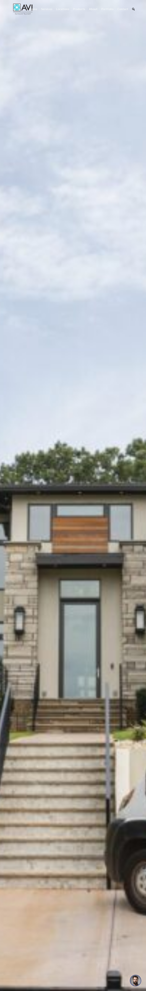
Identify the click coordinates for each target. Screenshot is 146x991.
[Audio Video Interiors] (23, 9)
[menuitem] (33, 9)
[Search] (133, 9)
